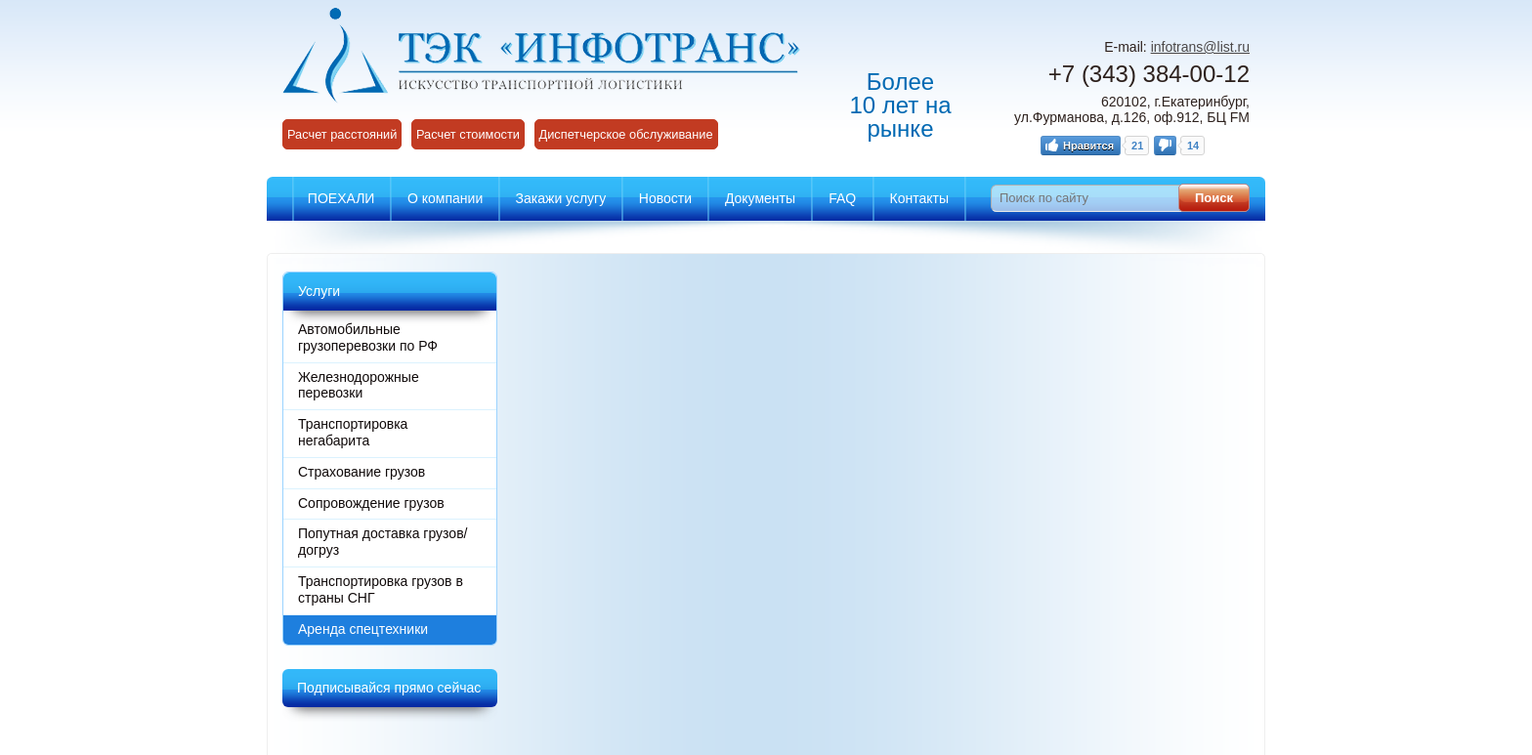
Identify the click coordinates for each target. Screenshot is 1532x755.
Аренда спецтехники (363, 629)
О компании (445, 198)
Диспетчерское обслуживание (626, 134)
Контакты (919, 198)
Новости (665, 198)
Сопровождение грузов (371, 503)
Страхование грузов (361, 472)
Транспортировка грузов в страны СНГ (380, 589)
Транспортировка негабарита (352, 432)
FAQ (842, 198)
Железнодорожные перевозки (358, 385)
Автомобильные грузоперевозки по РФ (368, 337)
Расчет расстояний (342, 134)
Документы (760, 198)
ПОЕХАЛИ (341, 198)
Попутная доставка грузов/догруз (382, 541)
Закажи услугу (561, 198)
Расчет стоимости (468, 134)
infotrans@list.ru (1200, 47)
